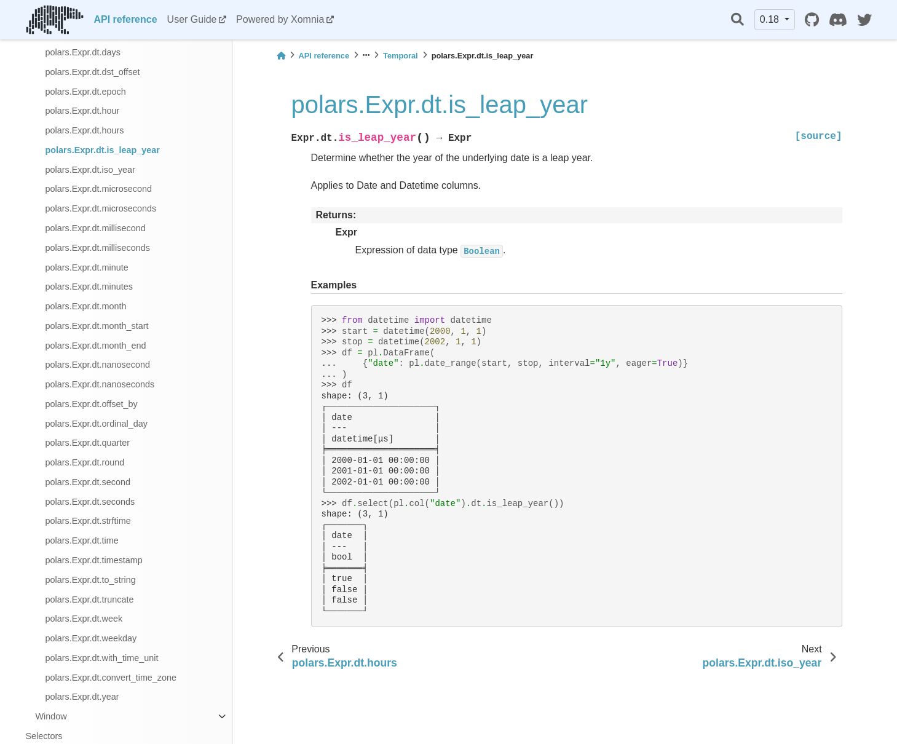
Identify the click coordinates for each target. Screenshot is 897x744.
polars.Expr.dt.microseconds (101, 208)
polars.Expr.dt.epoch (85, 92)
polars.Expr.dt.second (87, 482)
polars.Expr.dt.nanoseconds (100, 384)
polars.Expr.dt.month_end (95, 345)
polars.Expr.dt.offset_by (91, 404)
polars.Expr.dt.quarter (87, 443)
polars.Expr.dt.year (82, 697)
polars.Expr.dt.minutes (89, 286)
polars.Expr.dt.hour (82, 111)
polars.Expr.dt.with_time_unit (102, 658)
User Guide (192, 19)
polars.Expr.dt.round (85, 462)
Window (51, 716)
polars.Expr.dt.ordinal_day (96, 424)
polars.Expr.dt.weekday (91, 638)
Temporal (400, 55)
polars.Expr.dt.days (83, 52)
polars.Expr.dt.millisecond (95, 228)
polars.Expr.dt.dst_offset (92, 72)
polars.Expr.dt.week (84, 618)
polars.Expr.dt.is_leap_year (102, 150)
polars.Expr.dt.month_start (97, 326)
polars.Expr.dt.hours (84, 130)
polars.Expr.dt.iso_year (90, 170)
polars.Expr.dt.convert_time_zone (111, 678)
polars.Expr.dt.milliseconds (97, 248)
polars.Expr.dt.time (82, 540)
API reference (125, 19)
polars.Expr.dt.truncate (89, 599)
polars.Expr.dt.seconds (90, 502)
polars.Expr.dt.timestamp (94, 560)
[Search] (737, 20)
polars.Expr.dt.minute (86, 267)
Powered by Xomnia (280, 19)
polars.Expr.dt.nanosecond (97, 365)
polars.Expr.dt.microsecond (98, 189)
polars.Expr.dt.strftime (88, 521)
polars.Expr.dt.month (86, 306)
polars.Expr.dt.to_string (90, 580)
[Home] (281, 55)
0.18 (771, 19)
